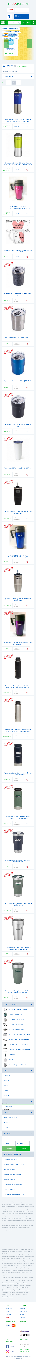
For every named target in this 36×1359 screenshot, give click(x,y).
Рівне (17, 1287)
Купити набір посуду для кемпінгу (13, 1184)
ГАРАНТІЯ (8, 1314)
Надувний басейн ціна (10, 1169)
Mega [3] (6, 1080)
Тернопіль (11, 1292)
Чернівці (15, 1290)
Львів (23, 1280)
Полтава (9, 1285)
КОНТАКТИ (23, 1317)
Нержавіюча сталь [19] (10, 1117)
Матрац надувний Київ (10, 1159)
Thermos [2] (7, 1090)
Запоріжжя (29, 1280)
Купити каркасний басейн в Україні (14, 1164)
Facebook (10, 1346)
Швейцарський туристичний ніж (13, 1174)
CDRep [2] (7, 1075)
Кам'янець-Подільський (7, 1297)
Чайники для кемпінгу (14, 1065)
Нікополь (12, 1294)
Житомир (28, 1285)
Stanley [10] (7, 1085)
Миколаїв (11, 1283)
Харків (7, 1280)
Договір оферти (18, 1358)
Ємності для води (12, 1014)
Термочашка (7, 1106)
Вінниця (25, 1283)
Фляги (8, 1060)
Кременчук (22, 1290)
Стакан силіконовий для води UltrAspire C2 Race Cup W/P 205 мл (10, 49)
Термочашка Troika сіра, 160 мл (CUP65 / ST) (18, 337)
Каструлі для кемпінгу (14, 1019)
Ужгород (25, 1294)
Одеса (12, 1280)
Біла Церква (19, 1292)
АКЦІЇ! (11, 10)
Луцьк (25, 1292)
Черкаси (22, 1285)
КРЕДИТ (8, 1317)
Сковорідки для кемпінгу (15, 1044)
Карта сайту (26, 1356)
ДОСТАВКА (9, 1308)
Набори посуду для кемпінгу (16, 1039)
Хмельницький (10, 1287)
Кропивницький (24, 1287)
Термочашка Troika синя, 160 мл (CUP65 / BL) (18, 381)
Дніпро (18, 1280)
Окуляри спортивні (9, 1179)
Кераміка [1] (7, 1127)
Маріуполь (18, 1283)
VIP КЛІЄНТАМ (23, 1311)
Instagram (10, 1351)
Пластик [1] (7, 1122)
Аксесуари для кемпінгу (15, 1009)
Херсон (3, 1285)
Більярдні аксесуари (9, 1189)
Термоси (9, 1055)
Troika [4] (6, 1095)
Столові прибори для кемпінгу (17, 1049)
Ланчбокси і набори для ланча (17, 1034)
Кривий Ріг (4, 1283)
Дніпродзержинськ (6, 1290)
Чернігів (16, 1285)
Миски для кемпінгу (13, 1029)
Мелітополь (5, 1294)
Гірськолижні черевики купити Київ (14, 1194)
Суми (3, 1287)
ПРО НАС (22, 1314)
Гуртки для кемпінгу (14, 1024)
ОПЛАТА (8, 1311)
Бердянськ (18, 1294)
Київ (3, 1280)
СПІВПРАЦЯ (23, 1308)
